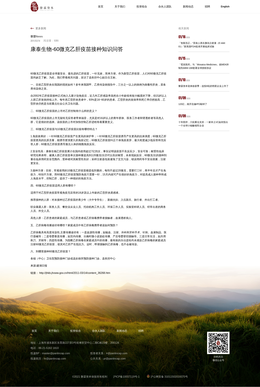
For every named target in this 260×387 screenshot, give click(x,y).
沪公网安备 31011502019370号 (167, 376)
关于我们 (120, 6)
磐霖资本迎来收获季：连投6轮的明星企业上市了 (203, 86)
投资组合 (141, 6)
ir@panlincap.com (116, 353)
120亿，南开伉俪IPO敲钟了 (192, 104)
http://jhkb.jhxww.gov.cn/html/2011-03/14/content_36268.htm (74, 273)
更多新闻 (40, 28)
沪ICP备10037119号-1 (126, 376)
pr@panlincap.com (114, 358)
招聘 (207, 6)
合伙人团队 (165, 6)
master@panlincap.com (56, 353)
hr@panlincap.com (55, 358)
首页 (100, 6)
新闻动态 (188, 6)
